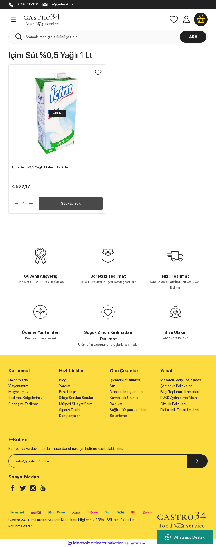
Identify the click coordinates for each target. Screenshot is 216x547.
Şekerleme (118, 415)
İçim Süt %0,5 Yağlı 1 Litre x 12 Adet (40, 167)
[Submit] (197, 461)
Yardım (64, 386)
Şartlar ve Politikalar (176, 386)
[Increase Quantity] (31, 203)
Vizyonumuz (18, 386)
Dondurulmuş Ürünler (126, 391)
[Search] (108, 37)
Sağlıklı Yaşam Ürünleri (128, 409)
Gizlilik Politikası (173, 404)
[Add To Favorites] (98, 72)
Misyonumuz (18, 391)
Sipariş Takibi (69, 409)
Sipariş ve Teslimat (23, 404)
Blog (62, 380)
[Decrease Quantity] (16, 203)
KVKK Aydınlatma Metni (179, 397)
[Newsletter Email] (108, 461)
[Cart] (201, 19)
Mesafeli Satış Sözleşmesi (181, 380)
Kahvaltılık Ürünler (124, 397)
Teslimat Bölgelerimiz (25, 397)
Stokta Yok (71, 203)
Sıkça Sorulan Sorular (76, 397)
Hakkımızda (18, 380)
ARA (193, 36)
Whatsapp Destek (185, 537)
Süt (112, 386)
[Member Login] (186, 19)
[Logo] (41, 19)
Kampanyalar (69, 415)
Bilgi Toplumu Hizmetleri (179, 391)
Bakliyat (116, 404)
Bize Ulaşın (68, 391)
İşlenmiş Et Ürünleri (125, 380)
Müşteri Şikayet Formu (76, 404)
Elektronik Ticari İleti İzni (179, 409)
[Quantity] (23, 203)
